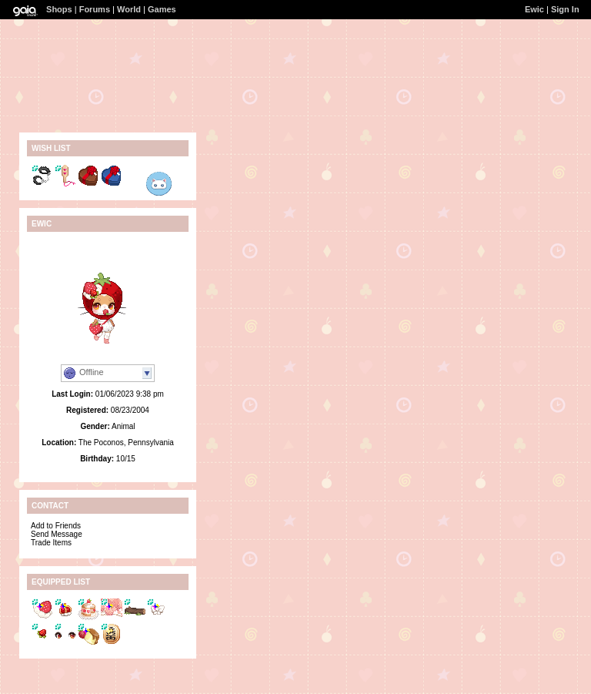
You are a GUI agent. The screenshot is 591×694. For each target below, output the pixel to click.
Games (162, 9)
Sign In (565, 9)
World (129, 9)
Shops (59, 9)
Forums (94, 9)
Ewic (534, 9)
